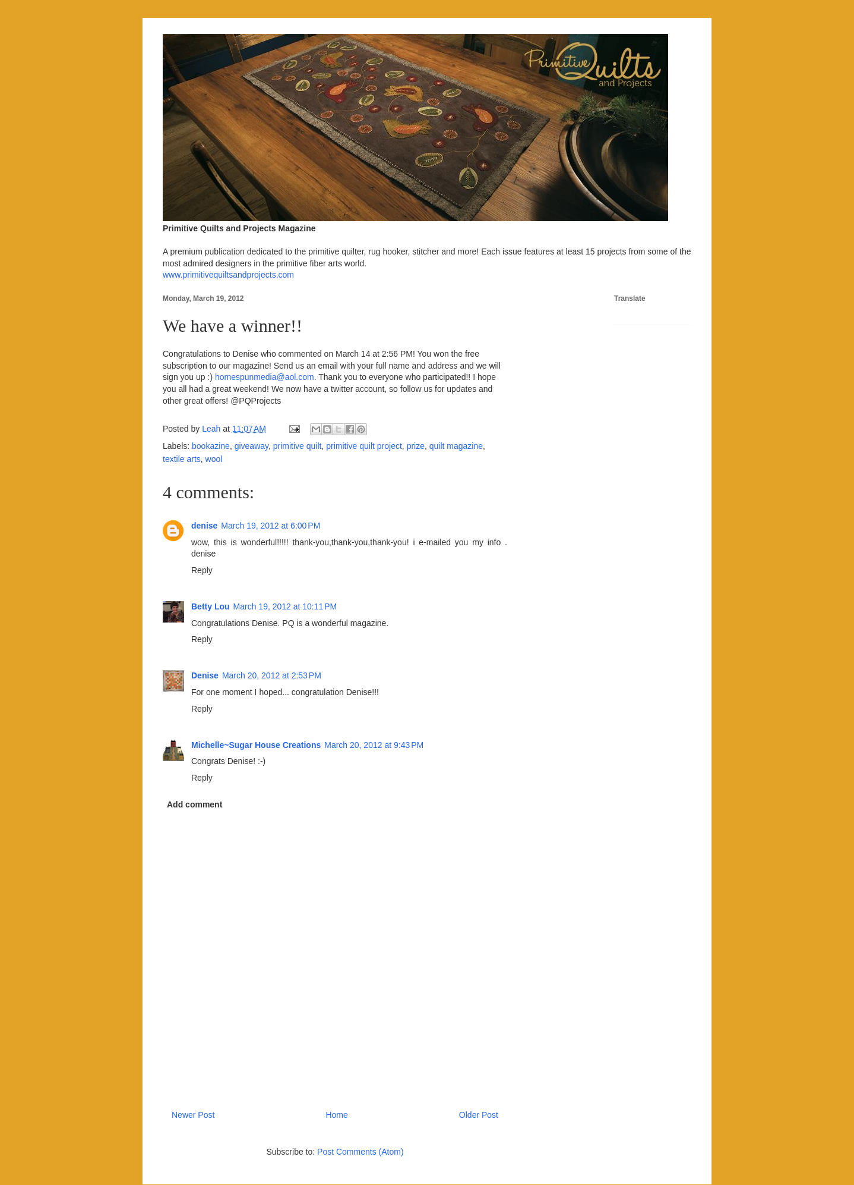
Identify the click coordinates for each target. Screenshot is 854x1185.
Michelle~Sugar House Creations (256, 745)
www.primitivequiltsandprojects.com (228, 274)
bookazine (211, 446)
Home (336, 1115)
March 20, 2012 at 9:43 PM (373, 745)
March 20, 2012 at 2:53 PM (271, 675)
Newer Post (193, 1115)
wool (214, 459)
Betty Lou (210, 606)
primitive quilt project (364, 446)
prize (416, 446)
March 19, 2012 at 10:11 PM (285, 606)
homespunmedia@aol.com (264, 377)
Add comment (194, 804)
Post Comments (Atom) (360, 1151)
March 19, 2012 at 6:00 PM (270, 525)
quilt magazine (456, 446)
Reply (202, 570)
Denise (205, 675)
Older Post (478, 1115)
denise (204, 525)
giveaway (251, 446)
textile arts (182, 459)
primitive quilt (297, 446)
